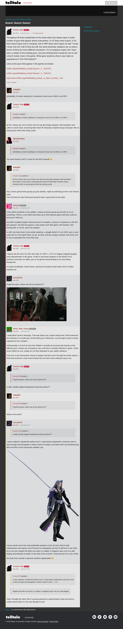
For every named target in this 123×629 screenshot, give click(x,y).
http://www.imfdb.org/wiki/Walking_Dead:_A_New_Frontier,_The (34, 78)
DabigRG (16, 89)
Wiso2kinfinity (19, 139)
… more (55, 582)
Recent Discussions (92, 31)
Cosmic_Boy (18, 30)
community (27, 3)
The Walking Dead (38, 33)
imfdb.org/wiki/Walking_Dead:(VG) (28, 68)
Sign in (8, 610)
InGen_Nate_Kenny (21, 329)
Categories (110, 12)
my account (111, 3)
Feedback (13, 82)
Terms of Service (42, 621)
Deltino (16, 205)
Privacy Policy (53, 621)
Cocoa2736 (17, 278)
